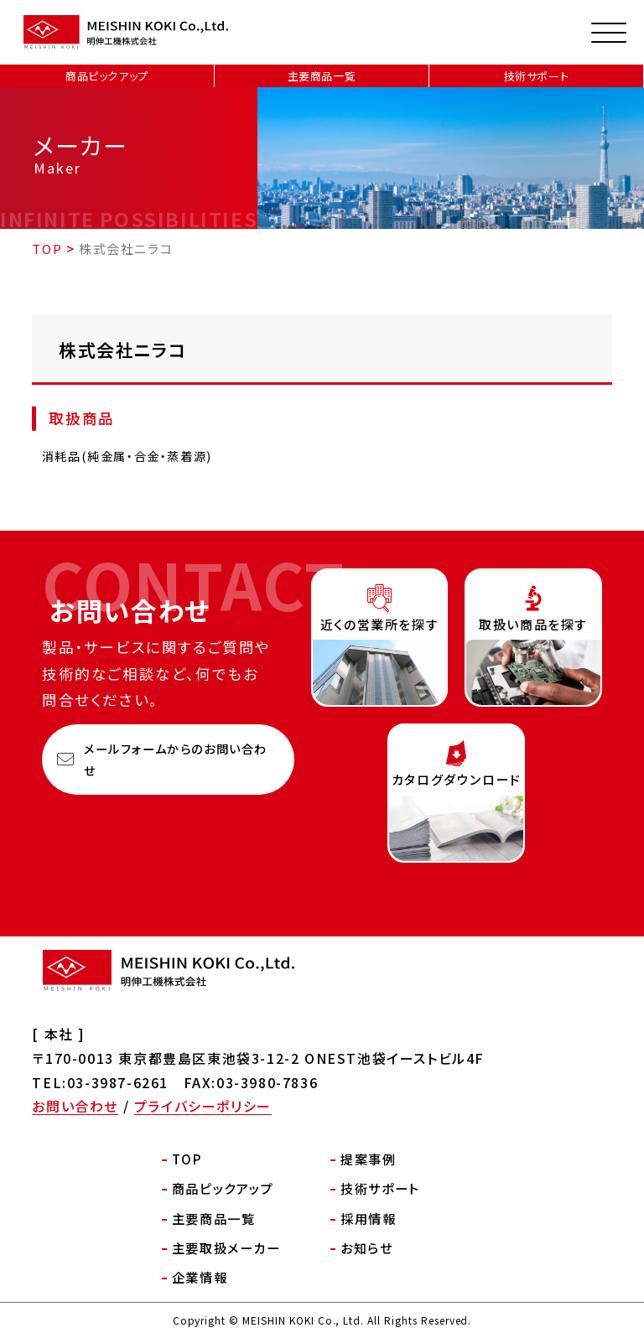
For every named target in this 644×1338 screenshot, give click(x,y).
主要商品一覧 (322, 76)
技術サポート (536, 76)
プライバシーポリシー (203, 1106)
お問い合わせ (75, 1106)
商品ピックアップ (106, 76)
